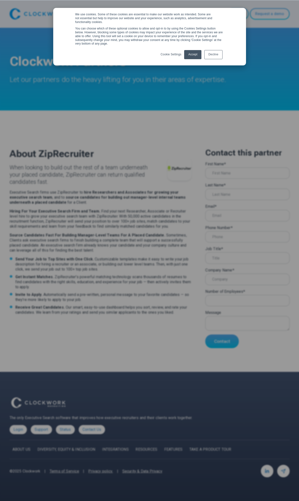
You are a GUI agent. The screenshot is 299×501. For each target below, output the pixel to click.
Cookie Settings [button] (171, 54)
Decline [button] (213, 54)
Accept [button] (192, 54)
